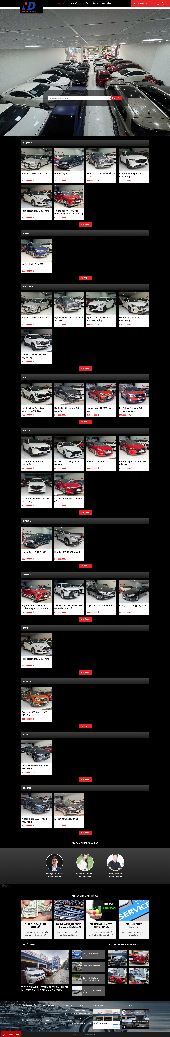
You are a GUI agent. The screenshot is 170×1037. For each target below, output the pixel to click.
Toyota (27, 574)
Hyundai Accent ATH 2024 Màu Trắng (132, 319)
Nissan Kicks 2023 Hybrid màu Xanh (34, 820)
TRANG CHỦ (60, 3)
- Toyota (46, 1017)
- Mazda (46, 1020)
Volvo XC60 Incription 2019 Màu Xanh (35, 767)
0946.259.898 (13, 1034)
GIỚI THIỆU (73, 3)
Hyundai (28, 286)
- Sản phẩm (25, 1014)
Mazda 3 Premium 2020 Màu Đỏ (68, 500)
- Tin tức (24, 1017)
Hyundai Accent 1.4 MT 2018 (36, 173)
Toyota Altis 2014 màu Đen (100, 605)
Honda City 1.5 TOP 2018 (66, 173)
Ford (26, 627)
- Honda (46, 1026)
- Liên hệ (24, 1020)
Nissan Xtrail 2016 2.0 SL (66, 818)
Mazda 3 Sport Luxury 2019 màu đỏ (132, 463)
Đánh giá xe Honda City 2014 (92, 954)
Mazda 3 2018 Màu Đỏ (97, 461)
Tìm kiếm (116, 98)
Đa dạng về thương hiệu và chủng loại (68, 925)
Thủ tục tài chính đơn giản (36, 925)
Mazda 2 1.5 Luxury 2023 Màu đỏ (66, 463)
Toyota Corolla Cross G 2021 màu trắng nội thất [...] (68, 607)
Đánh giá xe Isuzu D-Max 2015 (92, 991)
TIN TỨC (85, 3)
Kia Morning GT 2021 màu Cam (99, 409)
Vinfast (27, 233)
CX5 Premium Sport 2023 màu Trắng (131, 175)
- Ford (45, 1023)
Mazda (26, 430)
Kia (24, 377)
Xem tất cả (85, 225)
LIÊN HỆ (95, 3)
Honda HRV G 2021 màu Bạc (68, 552)
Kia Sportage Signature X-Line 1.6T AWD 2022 (34, 409)
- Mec (45, 1014)
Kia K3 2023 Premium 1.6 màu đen (66, 409)
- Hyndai (46, 1011)
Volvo (26, 734)
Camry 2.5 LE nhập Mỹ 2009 (132, 605)
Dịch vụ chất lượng (133, 925)
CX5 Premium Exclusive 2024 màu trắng (36, 500)
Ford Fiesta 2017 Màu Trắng (35, 210)
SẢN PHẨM (106, 3)
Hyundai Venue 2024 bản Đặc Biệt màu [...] (36, 356)
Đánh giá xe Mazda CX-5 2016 (92, 967)
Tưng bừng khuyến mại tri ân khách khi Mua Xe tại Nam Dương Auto (44, 988)
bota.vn (94, 1034)
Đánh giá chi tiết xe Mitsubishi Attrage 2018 (92, 979)
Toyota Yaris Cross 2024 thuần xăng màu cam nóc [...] (68, 212)
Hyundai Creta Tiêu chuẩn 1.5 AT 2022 (101, 175)
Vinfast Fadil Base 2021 (33, 264)
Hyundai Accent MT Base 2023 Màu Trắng (99, 319)
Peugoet (27, 681)
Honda (27, 521)
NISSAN (27, 788)
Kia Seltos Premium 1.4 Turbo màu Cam (130, 409)
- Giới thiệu (25, 1011)
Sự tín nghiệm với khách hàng (101, 925)
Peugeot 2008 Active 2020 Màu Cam (34, 713)
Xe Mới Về (28, 142)
